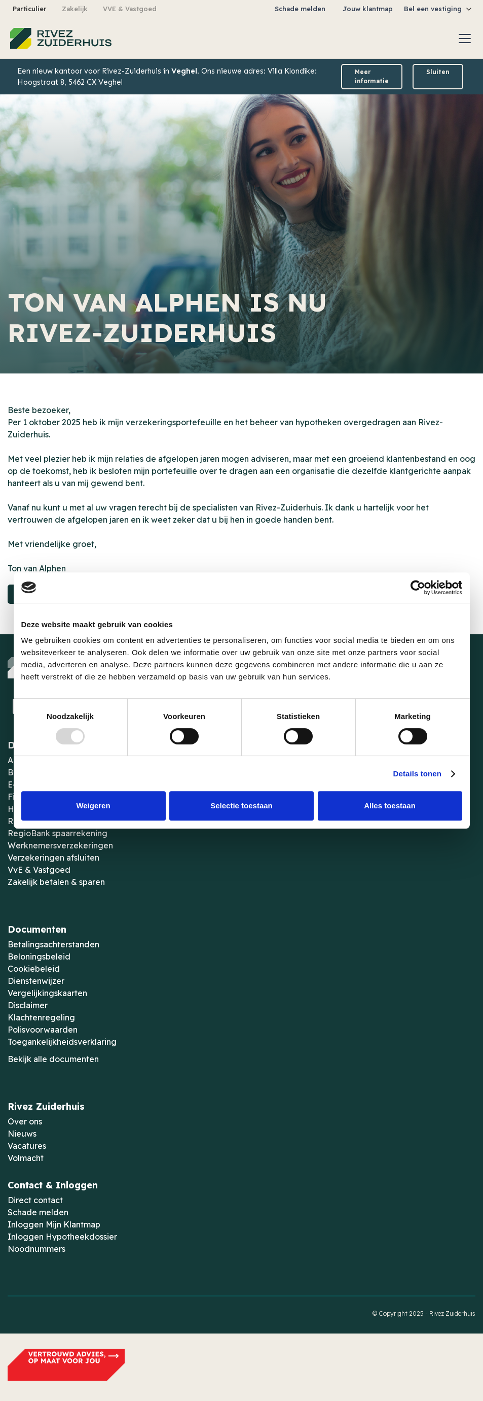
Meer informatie (372, 76)
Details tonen (417, 773)
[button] (438, 9)
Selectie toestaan (241, 805)
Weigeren (93, 805)
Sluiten (438, 72)
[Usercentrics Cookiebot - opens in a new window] (418, 587)
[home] (61, 38)
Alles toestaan (390, 805)
